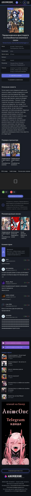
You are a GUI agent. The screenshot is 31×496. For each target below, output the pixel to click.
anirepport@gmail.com (20, 491)
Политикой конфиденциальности (15, 487)
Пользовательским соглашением (19, 485)
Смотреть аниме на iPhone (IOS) (14, 347)
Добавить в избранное (15, 80)
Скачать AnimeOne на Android (13, 343)
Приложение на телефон (15, 196)
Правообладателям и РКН (15, 470)
